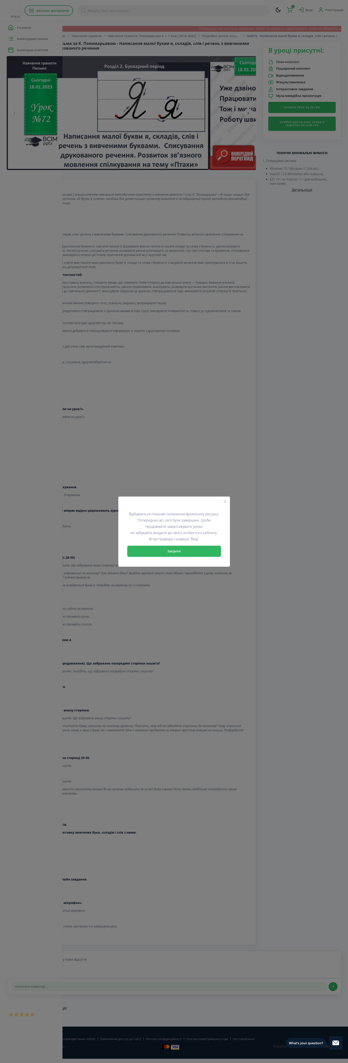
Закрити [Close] (174, 551)
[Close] (225, 501)
